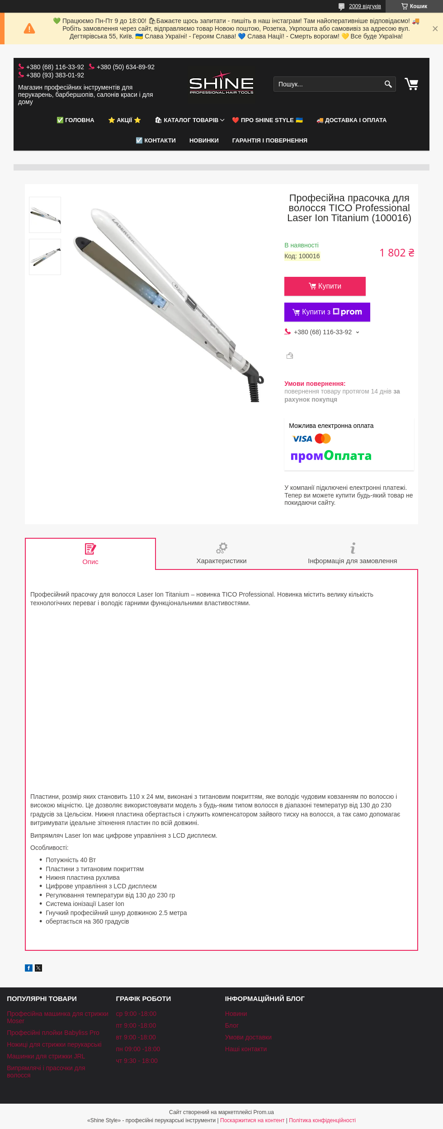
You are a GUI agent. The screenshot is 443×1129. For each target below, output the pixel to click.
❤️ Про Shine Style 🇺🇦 (267, 120)
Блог (232, 1025)
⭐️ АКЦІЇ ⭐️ (124, 120)
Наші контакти (246, 1049)
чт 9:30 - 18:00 (136, 1060)
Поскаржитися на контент (252, 1120)
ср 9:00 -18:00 (136, 1013)
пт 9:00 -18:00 (136, 1025)
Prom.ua (264, 1112)
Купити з (332, 312)
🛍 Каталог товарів (187, 120)
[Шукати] (388, 84)
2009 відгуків (365, 6)
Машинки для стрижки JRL (46, 1056)
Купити (329, 286)
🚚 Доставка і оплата (351, 120)
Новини (236, 1013)
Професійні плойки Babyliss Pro (53, 1032)
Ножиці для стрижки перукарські (54, 1044)
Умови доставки (248, 1037)
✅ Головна (75, 120)
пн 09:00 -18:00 (138, 1049)
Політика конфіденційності (322, 1120)
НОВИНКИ (204, 140)
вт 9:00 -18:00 (136, 1037)
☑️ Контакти (156, 140)
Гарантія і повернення (269, 140)
